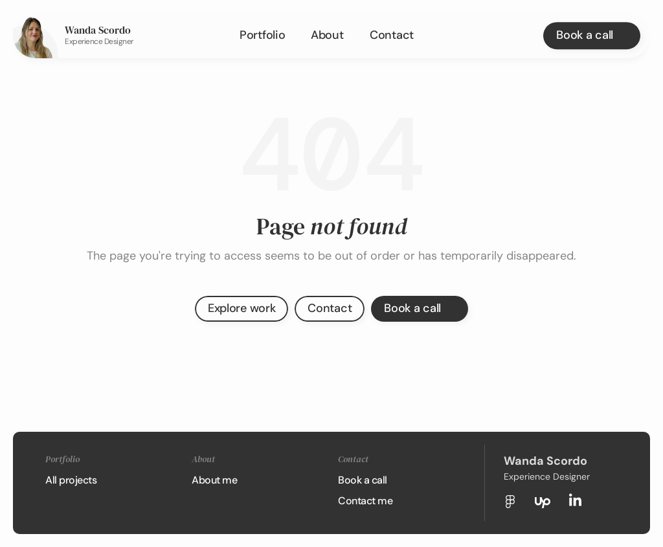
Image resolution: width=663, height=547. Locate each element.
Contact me (365, 501)
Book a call (362, 480)
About (327, 35)
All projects (70, 480)
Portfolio (262, 35)
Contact (392, 35)
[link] (35, 35)
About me (214, 480)
